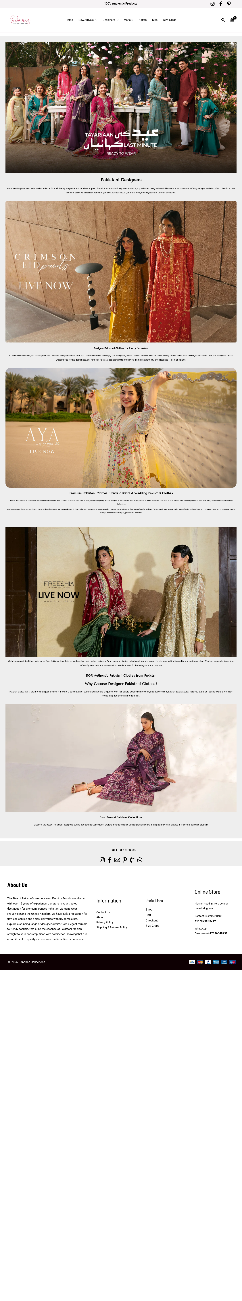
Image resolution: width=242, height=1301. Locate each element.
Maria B (128, 19)
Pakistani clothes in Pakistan (175, 824)
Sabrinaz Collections (20, 355)
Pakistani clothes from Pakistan (43, 661)
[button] (95, 20)
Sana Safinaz (122, 509)
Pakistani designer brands (155, 188)
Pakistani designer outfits (114, 359)
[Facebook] (220, 3)
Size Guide (169, 19)
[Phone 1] (139, 859)
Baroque (205, 188)
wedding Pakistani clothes (68, 509)
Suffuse (197, 188)
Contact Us (103, 911)
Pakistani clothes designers (94, 661)
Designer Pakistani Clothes (109, 348)
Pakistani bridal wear (46, 509)
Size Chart (152, 925)
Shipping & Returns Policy (111, 927)
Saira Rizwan (195, 355)
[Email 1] (115, 859)
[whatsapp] (151, 859)
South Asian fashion (86, 192)
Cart (148, 914)
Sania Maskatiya (105, 355)
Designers (110, 20)
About (100, 917)
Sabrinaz (229, 500)
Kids (155, 19)
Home (69, 19)
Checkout (152, 920)
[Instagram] (212, 3)
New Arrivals (87, 20)
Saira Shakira (207, 355)
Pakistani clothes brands (38, 500)
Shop (149, 909)
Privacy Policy (104, 921)
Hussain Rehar (160, 355)
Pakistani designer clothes (64, 355)
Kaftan (143, 19)
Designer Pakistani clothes (23, 691)
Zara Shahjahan (121, 355)
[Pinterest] (229, 3)
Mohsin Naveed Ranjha (136, 509)
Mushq (171, 355)
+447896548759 (204, 920)
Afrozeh (149, 355)
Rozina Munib (181, 355)
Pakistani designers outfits (187, 691)
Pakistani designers (16, 188)
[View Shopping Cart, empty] (232, 20)
